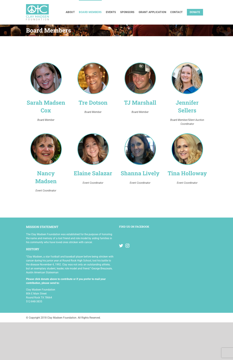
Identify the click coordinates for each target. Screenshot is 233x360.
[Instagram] (127, 246)
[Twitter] (121, 246)
